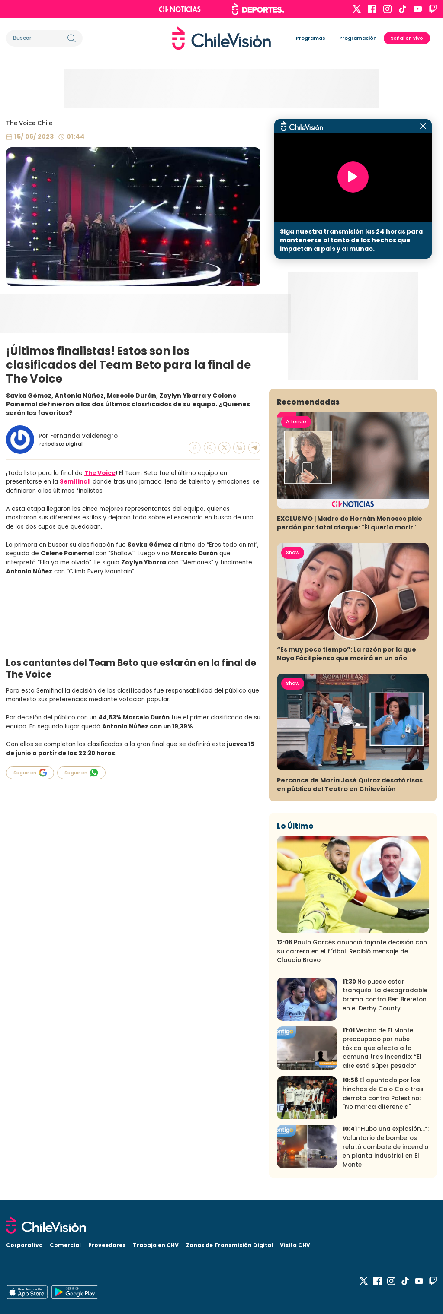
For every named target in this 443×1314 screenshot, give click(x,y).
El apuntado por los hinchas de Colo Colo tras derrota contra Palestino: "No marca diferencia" (383, 1093)
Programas (310, 38)
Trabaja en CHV (156, 1245)
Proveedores (106, 1245)
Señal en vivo (407, 38)
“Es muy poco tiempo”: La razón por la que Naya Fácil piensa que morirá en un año (346, 653)
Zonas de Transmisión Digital (229, 1245)
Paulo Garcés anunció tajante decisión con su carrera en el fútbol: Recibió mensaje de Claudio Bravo (352, 951)
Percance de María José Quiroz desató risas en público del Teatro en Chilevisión (350, 784)
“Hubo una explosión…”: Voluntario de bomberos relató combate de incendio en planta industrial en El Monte (386, 1146)
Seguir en (30, 772)
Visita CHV (295, 1245)
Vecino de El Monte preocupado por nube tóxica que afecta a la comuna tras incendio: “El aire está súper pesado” (382, 1048)
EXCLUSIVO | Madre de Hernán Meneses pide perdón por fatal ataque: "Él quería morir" (349, 523)
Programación (358, 38)
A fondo (296, 421)
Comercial (65, 1245)
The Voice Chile (29, 123)
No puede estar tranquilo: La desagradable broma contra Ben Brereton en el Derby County (385, 995)
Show (292, 552)
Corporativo (24, 1245)
